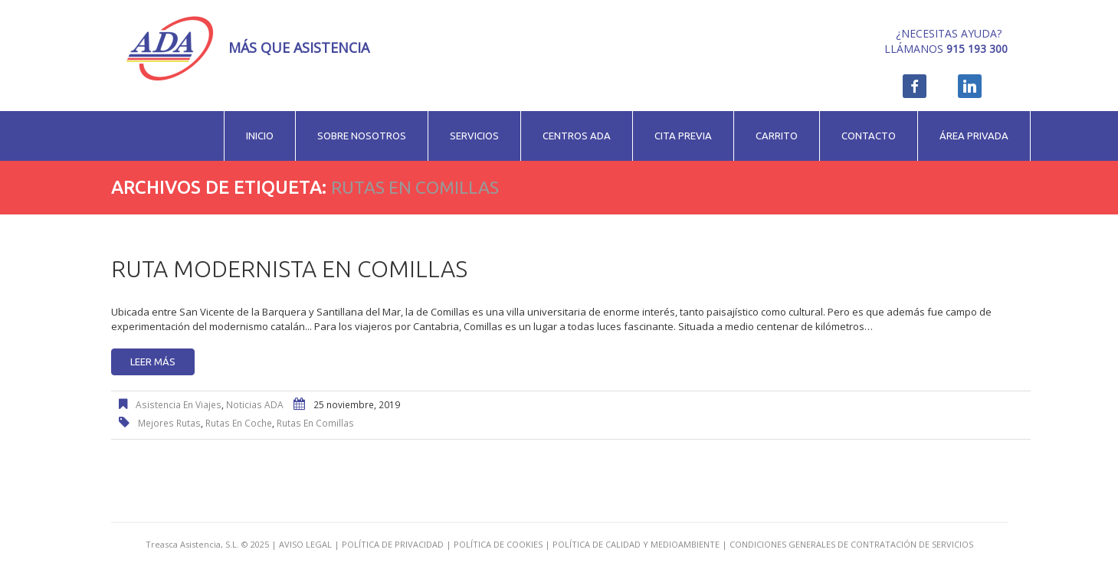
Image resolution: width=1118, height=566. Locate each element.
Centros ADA (577, 135)
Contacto (868, 135)
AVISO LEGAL (305, 544)
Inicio (260, 135)
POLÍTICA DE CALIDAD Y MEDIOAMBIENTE (636, 544)
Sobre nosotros (361, 135)
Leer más (152, 361)
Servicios (474, 135)
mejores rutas (169, 423)
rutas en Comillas (315, 423)
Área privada (973, 135)
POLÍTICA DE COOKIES (498, 544)
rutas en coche (238, 423)
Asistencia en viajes (178, 404)
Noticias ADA (255, 404)
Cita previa (683, 135)
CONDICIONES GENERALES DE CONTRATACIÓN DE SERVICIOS (851, 544)
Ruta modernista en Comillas (289, 269)
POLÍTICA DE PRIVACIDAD (393, 544)
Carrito (777, 135)
